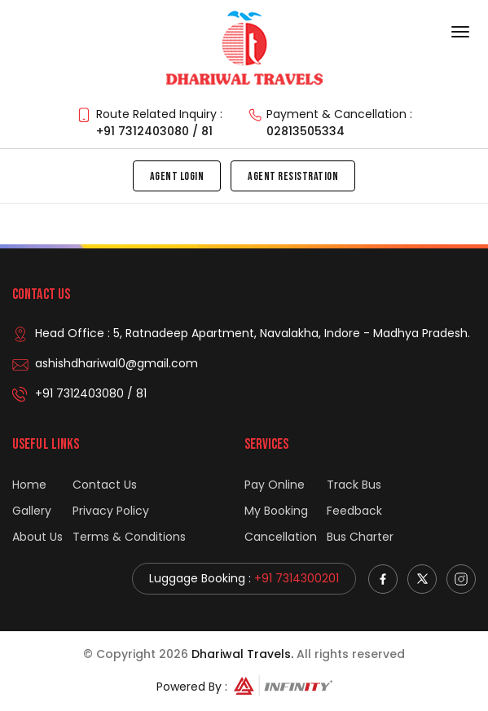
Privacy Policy (111, 511)
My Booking (276, 511)
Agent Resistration (293, 176)
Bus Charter (360, 537)
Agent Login (177, 176)
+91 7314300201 (296, 578)
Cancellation (280, 537)
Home (29, 484)
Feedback (354, 511)
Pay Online (274, 484)
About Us (37, 537)
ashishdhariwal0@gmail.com (116, 363)
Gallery (31, 511)
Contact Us (105, 484)
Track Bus (354, 484)
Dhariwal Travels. (242, 654)
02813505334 (305, 131)
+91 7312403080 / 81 (154, 131)
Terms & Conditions (129, 537)
